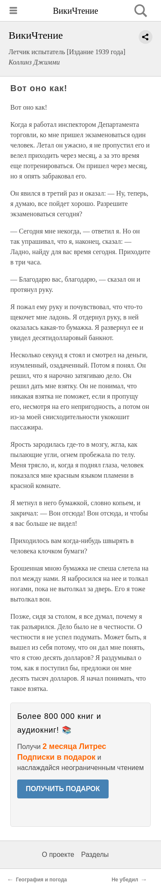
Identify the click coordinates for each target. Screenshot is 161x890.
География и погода (41, 880)
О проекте (58, 854)
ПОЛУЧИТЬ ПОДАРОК (63, 788)
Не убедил (125, 880)
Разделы (95, 854)
